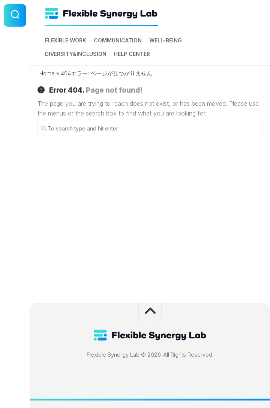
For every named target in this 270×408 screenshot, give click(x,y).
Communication (118, 40)
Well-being (165, 40)
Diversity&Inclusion (75, 54)
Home (47, 73)
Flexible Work (65, 40)
